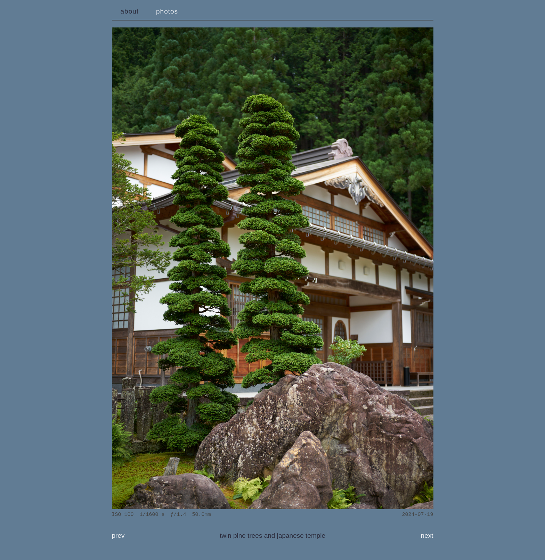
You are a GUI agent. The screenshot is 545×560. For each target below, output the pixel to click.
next (427, 535)
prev (118, 535)
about (130, 11)
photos (167, 11)
